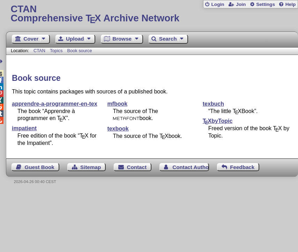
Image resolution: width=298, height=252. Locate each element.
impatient (24, 128)
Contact (137, 167)
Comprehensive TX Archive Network (151, 14)
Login (217, 4)
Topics (57, 50)
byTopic (218, 121)
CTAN (39, 50)
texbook (117, 129)
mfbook (117, 104)
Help (290, 4)
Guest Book (39, 167)
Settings (265, 4)
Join (241, 4)
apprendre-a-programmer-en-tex (54, 104)
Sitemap (90, 167)
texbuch (213, 104)
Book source (79, 50)
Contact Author (190, 167)
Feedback (242, 167)
